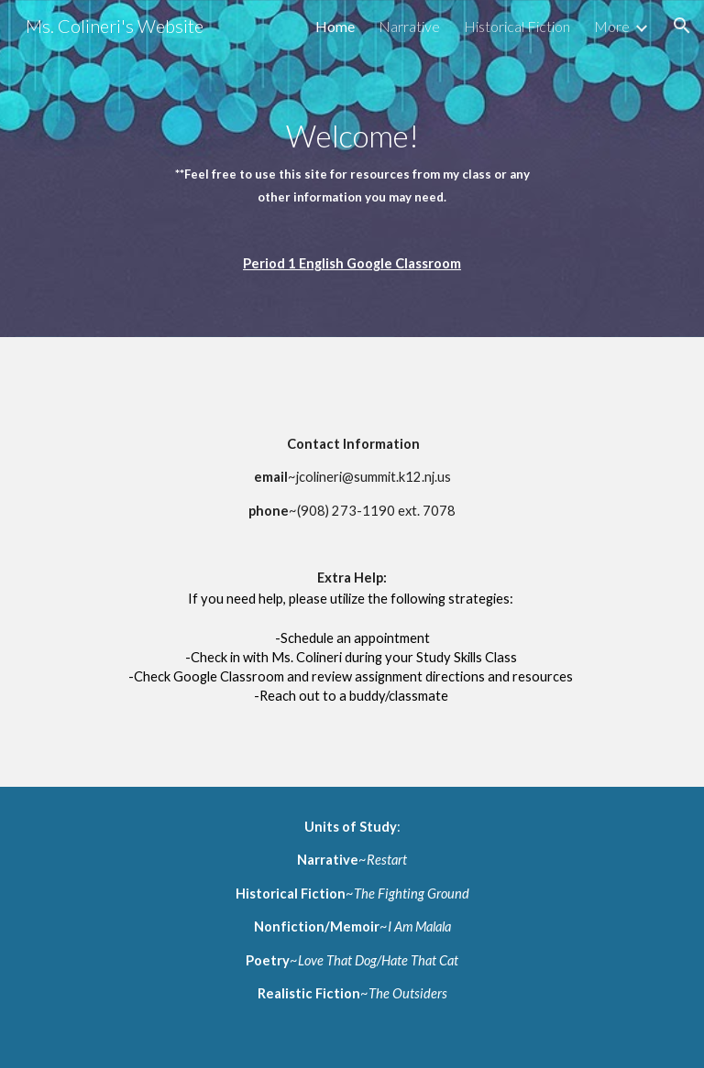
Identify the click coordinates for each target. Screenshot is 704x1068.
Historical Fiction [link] (517, 26)
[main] (351, 168)
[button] (682, 26)
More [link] (612, 26)
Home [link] (335, 26)
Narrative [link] (409, 26)
